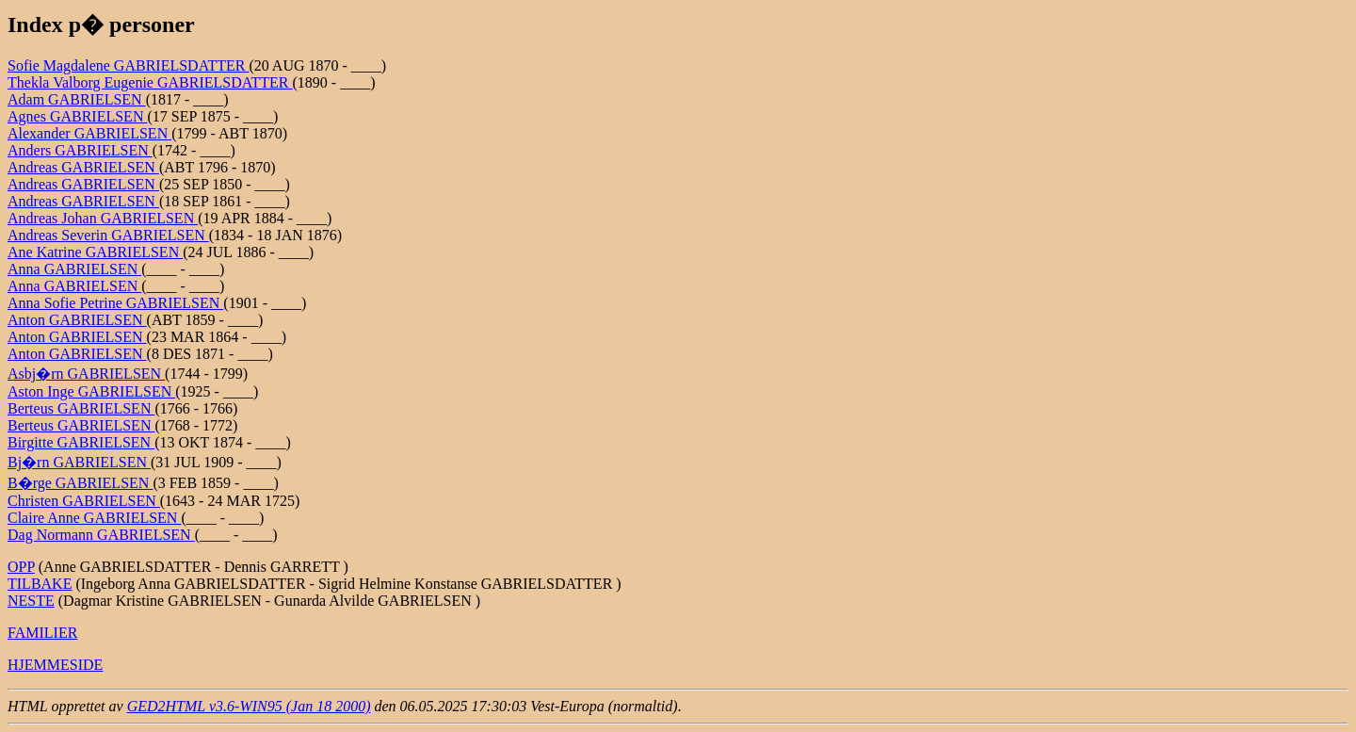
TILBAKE (40, 584)
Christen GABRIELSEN (84, 501)
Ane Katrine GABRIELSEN (95, 252)
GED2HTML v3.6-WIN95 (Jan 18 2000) (249, 706)
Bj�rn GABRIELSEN (79, 462)
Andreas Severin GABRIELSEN (108, 235)
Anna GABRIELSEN (74, 269)
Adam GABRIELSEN (77, 99)
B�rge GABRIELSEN (80, 483)
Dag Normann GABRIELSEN (101, 535)
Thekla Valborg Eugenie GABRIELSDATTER (150, 82)
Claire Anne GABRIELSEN (94, 518)
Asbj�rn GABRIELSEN (86, 374)
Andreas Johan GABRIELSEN (103, 218)
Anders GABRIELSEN (80, 150)
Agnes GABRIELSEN (77, 116)
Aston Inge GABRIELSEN (91, 391)
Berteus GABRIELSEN (81, 408)
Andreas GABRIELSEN (83, 167)
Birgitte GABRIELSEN (81, 442)
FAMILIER (42, 633)
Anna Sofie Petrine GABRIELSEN (115, 303)
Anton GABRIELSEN (77, 320)
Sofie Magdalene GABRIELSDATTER (128, 65)
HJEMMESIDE (55, 665)
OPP (21, 567)
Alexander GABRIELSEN (89, 133)
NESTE (31, 601)
